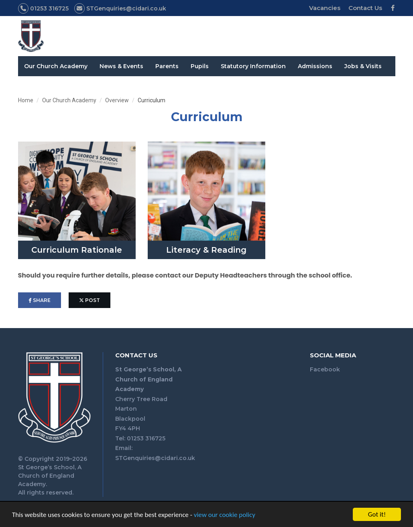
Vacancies (324, 8)
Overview (117, 100)
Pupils (200, 66)
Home (25, 100)
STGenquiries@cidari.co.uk (155, 458)
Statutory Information (253, 66)
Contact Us (365, 8)
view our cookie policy (224, 515)
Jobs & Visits (363, 66)
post (89, 300)
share (39, 300)
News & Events (121, 66)
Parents (167, 66)
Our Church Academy (55, 66)
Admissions (315, 66)
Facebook (325, 369)
